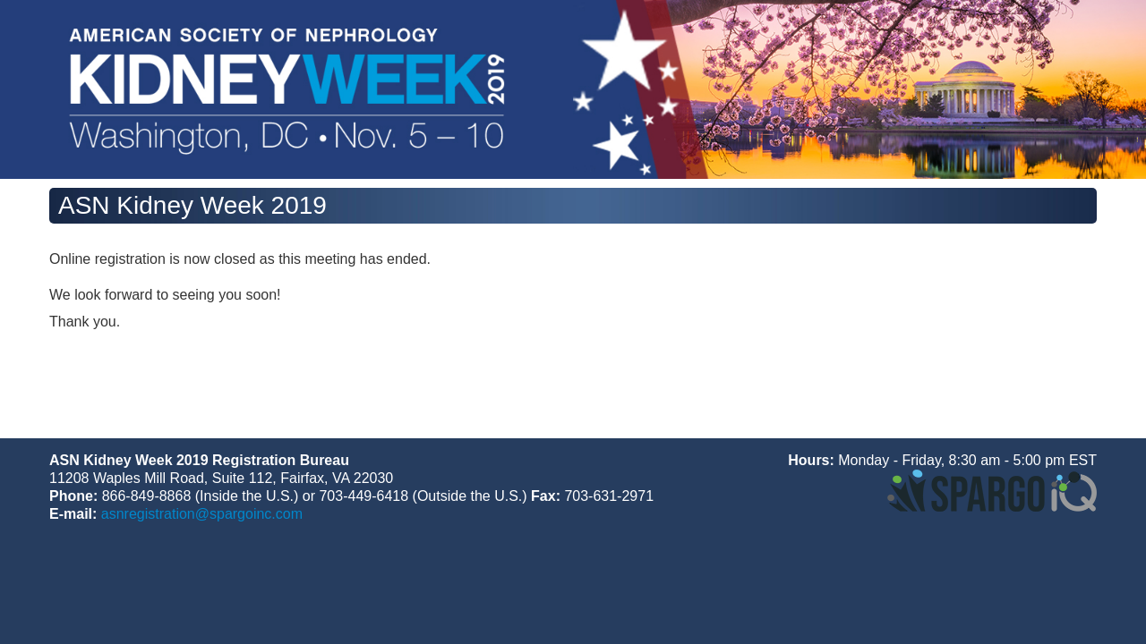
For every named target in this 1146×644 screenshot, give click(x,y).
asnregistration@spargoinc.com (202, 513)
